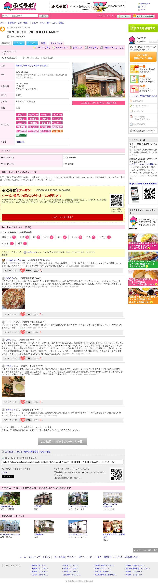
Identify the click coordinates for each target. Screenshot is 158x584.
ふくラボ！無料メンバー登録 (143, 57)
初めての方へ (145, 3)
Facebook (20, 142)
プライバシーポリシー (77, 557)
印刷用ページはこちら (113, 47)
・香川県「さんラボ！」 (71, 572)
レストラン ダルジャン (78, 506)
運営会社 (108, 557)
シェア (5, 472)
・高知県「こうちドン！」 (134, 575)
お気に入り (78, 47)
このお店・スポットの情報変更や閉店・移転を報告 (27, 452)
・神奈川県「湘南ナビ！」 (103, 572)
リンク (92, 557)
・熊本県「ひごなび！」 (71, 565)
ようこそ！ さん (106, 16)
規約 (99, 557)
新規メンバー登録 (143, 16)
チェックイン (61, 47)
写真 (43, 43)
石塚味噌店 (39, 534)
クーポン (32, 43)
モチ (62, 237)
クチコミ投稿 (59, 557)
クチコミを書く (43, 47)
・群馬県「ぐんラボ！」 (39, 572)
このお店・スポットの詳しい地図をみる (99, 103)
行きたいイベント (141, 106)
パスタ (76, 237)
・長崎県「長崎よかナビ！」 (135, 565)
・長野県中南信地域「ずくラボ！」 (137, 568)
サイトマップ (34, 557)
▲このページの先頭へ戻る (145, 550)
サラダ (105, 237)
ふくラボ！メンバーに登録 (141, 164)
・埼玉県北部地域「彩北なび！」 (105, 575)
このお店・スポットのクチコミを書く (62, 441)
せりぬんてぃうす (14, 260)
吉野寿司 (38, 506)
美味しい (9, 237)
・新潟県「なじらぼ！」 (71, 568)
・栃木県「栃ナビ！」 (38, 565)
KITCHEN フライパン (78, 534)
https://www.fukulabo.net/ (143, 183)
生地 (48, 237)
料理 (22, 243)
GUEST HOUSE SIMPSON (110, 505)
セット (8, 243)
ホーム (142, 10)
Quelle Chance (6, 506)
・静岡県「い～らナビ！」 (134, 572)
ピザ (24, 237)
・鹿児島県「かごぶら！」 (71, 575)
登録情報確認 (139, 124)
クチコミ (19, 43)
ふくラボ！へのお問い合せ (126, 557)
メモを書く (93, 47)
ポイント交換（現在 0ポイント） (142, 117)
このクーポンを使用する (62, 217)
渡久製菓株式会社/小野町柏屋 (114, 535)
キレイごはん (56, 43)
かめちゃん (32, 252)
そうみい (10, 366)
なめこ (9, 340)
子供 (90, 237)
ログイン (124, 16)
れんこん (10, 278)
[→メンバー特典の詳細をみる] (143, 96)
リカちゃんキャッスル (10, 534)
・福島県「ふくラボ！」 (39, 568)
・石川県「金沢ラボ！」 (39, 575)
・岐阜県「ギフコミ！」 (102, 568)
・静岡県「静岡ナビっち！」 (103, 565)
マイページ (138, 111)
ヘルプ (142, 7)
